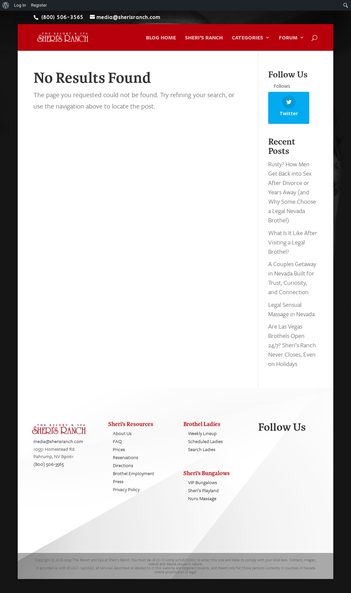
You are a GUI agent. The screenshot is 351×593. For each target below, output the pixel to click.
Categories (247, 38)
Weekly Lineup (202, 439)
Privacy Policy (126, 495)
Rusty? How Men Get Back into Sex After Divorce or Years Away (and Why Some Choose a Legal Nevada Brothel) (292, 198)
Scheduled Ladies (205, 447)
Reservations (125, 463)
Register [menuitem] (39, 5)
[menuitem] (6, 5)
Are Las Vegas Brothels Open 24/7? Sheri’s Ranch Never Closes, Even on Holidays (292, 351)
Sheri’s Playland (203, 496)
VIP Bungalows (202, 488)
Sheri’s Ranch (204, 38)
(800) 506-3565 (48, 469)
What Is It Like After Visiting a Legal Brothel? (292, 247)
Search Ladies (201, 455)
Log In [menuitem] (20, 5)
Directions (123, 471)
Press (118, 487)
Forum (288, 38)
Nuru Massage (202, 504)
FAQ (117, 447)
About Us (122, 439)
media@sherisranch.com (58, 447)
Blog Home (161, 38)
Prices (119, 455)
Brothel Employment (133, 479)
